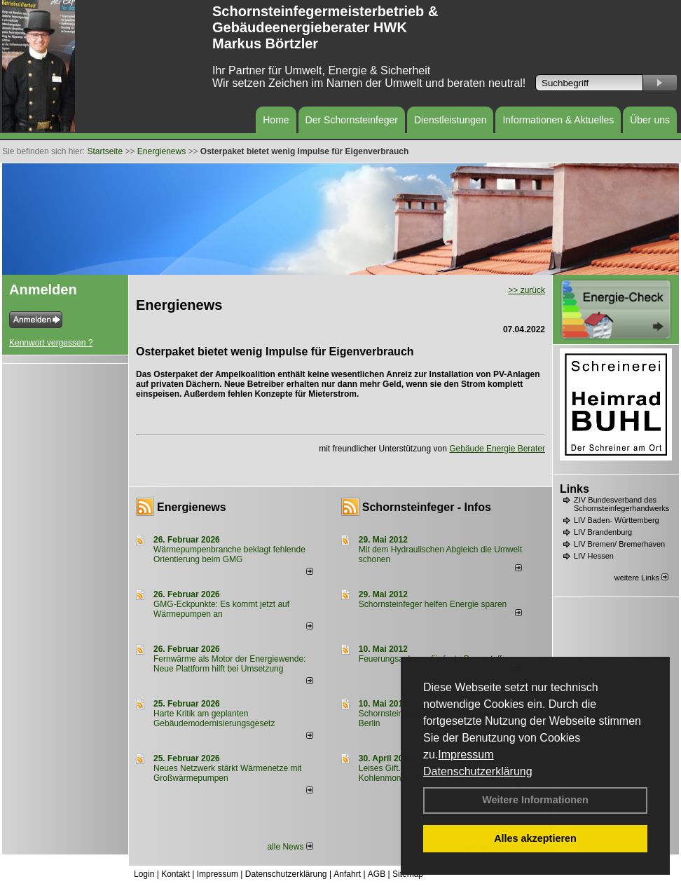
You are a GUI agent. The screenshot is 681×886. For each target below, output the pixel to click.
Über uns (650, 119)
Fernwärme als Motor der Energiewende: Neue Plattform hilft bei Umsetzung (229, 664)
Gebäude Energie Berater (497, 449)
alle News (289, 847)
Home (276, 119)
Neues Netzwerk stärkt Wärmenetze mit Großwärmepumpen (227, 773)
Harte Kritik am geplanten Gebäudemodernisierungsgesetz (214, 718)
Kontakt (175, 874)
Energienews (191, 507)
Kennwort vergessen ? (50, 343)
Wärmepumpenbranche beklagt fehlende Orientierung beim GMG (229, 554)
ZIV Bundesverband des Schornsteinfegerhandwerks (621, 504)
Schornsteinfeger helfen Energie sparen (433, 604)
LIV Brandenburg (603, 532)
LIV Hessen (594, 556)
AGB (376, 874)
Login (144, 874)
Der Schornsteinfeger (351, 119)
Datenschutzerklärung (477, 771)
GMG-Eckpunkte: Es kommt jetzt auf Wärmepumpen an (221, 609)
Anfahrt (347, 874)
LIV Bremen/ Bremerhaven (619, 544)
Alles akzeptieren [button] (535, 838)
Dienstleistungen (450, 119)
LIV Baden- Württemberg (616, 520)
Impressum (465, 755)
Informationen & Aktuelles (558, 119)
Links (574, 489)
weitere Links (641, 577)
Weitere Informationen (535, 799)
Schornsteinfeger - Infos (426, 507)
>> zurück (526, 290)
